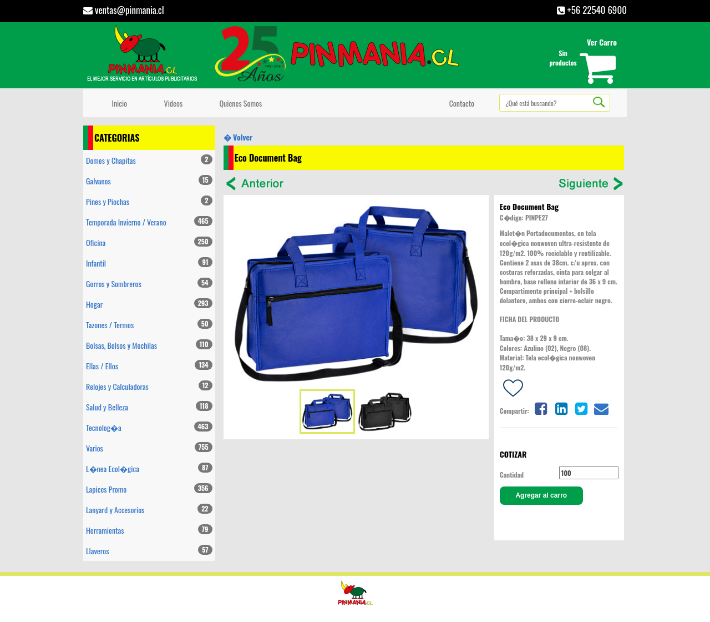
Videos (171, 103)
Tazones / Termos (149, 324)
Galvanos (149, 181)
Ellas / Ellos (149, 366)
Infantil (149, 263)
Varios (149, 448)
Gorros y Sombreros (149, 283)
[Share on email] (601, 407)
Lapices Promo (149, 489)
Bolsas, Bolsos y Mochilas (149, 345)
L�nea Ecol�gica (149, 468)
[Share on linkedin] (561, 407)
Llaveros (149, 550)
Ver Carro (602, 42)
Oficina (149, 242)
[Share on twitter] (581, 407)
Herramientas (149, 530)
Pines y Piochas (149, 201)
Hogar (149, 304)
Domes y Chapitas (149, 160)
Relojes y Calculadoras (149, 386)
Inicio (117, 103)
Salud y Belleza (149, 407)
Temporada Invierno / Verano (149, 222)
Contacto (459, 103)
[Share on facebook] (541, 407)
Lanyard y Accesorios (149, 509)
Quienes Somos (239, 103)
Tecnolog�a (149, 427)
